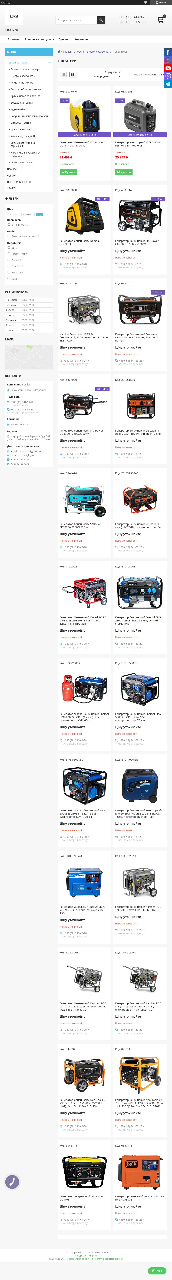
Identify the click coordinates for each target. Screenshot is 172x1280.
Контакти (81, 39)
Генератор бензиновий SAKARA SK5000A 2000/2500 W (80, 525)
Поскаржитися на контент (79, 1258)
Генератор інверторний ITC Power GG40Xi (82, 1198)
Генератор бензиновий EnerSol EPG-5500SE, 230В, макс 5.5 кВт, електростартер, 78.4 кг (138, 717)
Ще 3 (13, 278)
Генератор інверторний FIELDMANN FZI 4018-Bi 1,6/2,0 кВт (138, 144)
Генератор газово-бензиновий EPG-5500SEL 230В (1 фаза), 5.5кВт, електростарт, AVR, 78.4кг (83, 813)
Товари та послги (73, 51)
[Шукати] (101, 20)
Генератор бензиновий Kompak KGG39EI (80, 242)
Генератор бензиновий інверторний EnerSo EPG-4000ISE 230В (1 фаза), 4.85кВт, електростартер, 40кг (138, 813)
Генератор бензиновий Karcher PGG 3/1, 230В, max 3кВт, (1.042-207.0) (138, 908)
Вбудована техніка (22, 102)
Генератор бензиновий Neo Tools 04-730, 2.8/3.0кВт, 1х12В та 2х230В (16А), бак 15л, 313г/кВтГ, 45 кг (84, 1103)
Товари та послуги (38, 39)
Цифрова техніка (21, 122)
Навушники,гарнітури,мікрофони (30, 116)
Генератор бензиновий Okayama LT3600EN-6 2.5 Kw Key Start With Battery (136, 337)
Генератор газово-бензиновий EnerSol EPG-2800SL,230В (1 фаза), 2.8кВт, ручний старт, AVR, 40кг (84, 717)
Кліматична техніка (22, 82)
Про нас (63, 39)
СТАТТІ (11, 188)
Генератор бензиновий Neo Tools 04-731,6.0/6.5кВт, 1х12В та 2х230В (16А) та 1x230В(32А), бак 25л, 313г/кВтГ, (139, 1103)
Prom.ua (103, 1252)
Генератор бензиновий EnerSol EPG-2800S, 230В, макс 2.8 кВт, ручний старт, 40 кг (138, 620)
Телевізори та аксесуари (25, 69)
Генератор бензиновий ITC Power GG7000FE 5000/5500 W (137, 242)
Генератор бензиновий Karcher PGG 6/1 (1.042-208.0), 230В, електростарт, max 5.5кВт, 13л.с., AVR (84, 1006)
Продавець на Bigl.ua (86, 1255)
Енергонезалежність (99, 51)
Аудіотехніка (18, 109)
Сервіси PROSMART (22, 162)
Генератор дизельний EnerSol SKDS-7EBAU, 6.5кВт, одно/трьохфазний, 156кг (83, 910)
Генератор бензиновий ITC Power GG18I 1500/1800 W (81, 144)
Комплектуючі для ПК (23, 136)
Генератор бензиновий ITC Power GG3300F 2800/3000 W (81, 432)
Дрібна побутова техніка (25, 96)
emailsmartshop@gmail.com (27, 451)
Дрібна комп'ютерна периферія (23, 144)
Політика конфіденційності (109, 1258)
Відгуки (11, 175)
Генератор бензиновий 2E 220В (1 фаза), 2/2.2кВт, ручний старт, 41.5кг (138, 525)
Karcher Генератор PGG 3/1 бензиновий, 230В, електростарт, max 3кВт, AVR (84, 337)
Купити (70, 172)
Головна (13, 39)
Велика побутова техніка (26, 89)
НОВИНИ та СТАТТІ (19, 182)
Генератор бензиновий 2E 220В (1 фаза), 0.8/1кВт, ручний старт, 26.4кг (138, 432)
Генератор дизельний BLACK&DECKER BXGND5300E (139, 1198)
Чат (157, 1270)
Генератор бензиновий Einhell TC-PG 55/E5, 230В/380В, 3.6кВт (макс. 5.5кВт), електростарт (83, 620)
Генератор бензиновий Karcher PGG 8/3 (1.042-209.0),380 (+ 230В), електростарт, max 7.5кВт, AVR (138, 1006)
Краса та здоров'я (21, 129)
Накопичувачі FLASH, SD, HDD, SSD (25, 154)
